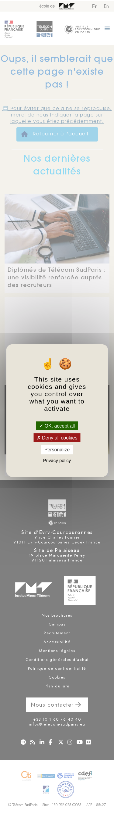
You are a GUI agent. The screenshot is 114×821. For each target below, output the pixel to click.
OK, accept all (57, 425)
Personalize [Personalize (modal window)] (57, 449)
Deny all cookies (57, 437)
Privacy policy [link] (57, 460)
